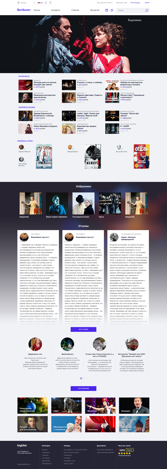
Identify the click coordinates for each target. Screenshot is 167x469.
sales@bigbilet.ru (23, 464)
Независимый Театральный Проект (88, 111)
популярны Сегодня (27, 107)
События (75, 10)
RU (41, 3)
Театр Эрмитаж (38, 93)
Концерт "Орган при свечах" (129, 114)
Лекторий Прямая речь (41, 111)
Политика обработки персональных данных (105, 451)
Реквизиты (68, 455)
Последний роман (80, 217)
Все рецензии (83, 388)
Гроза (101, 217)
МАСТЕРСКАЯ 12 (81, 80)
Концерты (55, 10)
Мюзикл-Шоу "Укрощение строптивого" (132, 96)
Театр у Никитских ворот (128, 124)
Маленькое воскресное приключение (45, 96)
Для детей (94, 10)
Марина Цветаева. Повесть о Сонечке (89, 96)
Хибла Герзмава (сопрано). (46, 126)
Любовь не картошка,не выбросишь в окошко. (131, 83)
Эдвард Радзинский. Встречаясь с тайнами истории (44, 114)
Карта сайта (69, 463)
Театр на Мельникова (127, 93)
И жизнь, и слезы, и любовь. (89, 82)
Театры (37, 10)
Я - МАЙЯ (124, 126)
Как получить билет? (104, 3)
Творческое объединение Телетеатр (132, 80)
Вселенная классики (127, 111)
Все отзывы (83, 329)
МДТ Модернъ (35, 234)
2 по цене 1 (46, 458)
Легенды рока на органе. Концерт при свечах (45, 83)
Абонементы (46, 463)
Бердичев (24, 217)
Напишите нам (121, 3)
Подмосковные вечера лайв (43, 124)
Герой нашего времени (56, 217)
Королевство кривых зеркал (86, 127)
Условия (67, 458)
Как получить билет (71, 452)
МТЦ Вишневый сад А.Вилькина (131, 234)
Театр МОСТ (80, 93)
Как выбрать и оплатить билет (75, 450)
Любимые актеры (25, 141)
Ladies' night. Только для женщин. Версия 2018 (88, 114)
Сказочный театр (82, 124)
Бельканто (37, 80)
